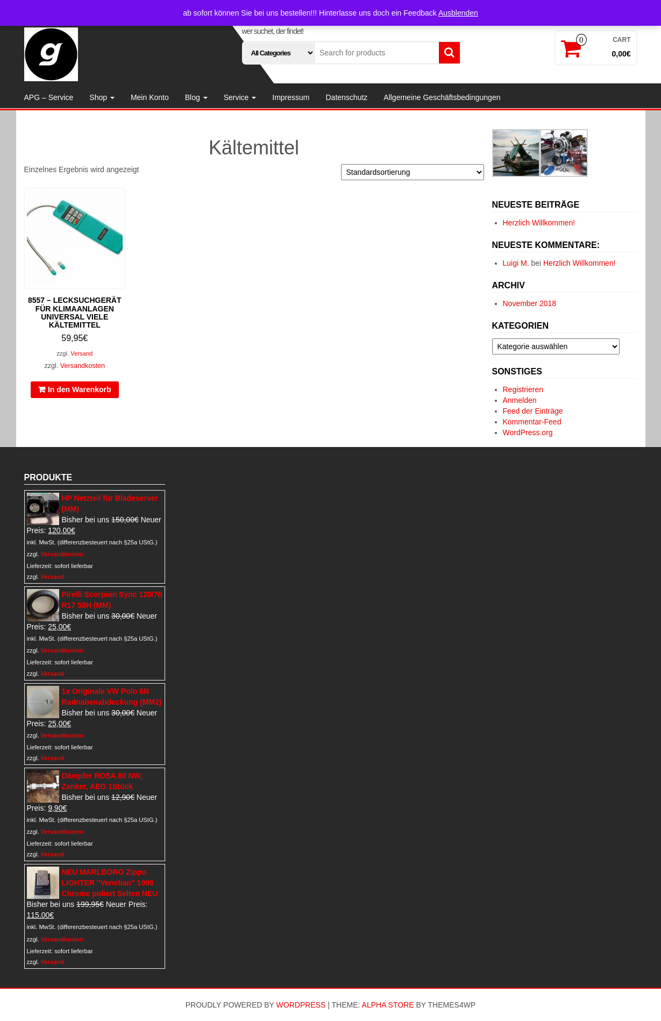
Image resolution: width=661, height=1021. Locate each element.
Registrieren (523, 389)
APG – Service (49, 97)
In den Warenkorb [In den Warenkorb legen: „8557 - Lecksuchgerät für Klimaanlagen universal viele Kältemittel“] (79, 389)
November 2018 (530, 303)
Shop (102, 97)
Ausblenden (458, 13)
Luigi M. (516, 263)
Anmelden (520, 400)
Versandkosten (82, 366)
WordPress (301, 1005)
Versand (81, 353)
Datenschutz (346, 97)
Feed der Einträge (533, 411)
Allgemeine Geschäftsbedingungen (441, 97)
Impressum (290, 97)
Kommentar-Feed (532, 421)
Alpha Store (388, 1005)
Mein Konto (150, 97)
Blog (196, 97)
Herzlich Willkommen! (539, 222)
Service (240, 97)
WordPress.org (528, 432)
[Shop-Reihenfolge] (412, 172)
